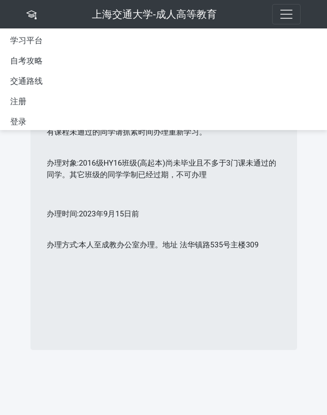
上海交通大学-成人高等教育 (154, 14)
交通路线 (26, 81)
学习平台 (26, 40)
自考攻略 (26, 61)
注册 (18, 101)
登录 (18, 121)
